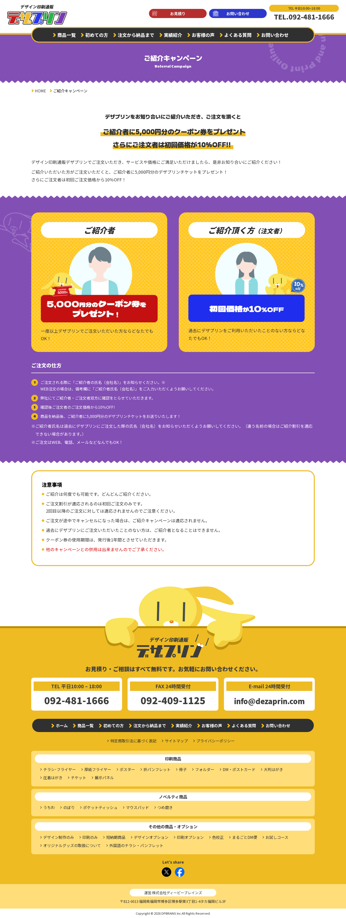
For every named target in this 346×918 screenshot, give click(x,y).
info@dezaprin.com (269, 701)
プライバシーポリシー (215, 741)
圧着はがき (52, 777)
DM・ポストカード (239, 769)
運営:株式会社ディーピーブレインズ (173, 892)
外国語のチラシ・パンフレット (136, 845)
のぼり (69, 807)
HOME (40, 91)
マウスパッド (137, 807)
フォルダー (204, 769)
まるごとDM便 (244, 837)
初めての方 (96, 35)
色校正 (218, 837)
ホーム (62, 725)
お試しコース (277, 837)
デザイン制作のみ (58, 837)
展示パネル (104, 777)
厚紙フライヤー (97, 769)
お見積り (177, 13)
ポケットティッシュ (100, 807)
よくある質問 (238, 35)
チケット (78, 777)
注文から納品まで (136, 35)
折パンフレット (157, 769)
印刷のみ (90, 837)
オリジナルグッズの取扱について (72, 845)
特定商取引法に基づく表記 (133, 741)
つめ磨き (165, 807)
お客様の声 (203, 35)
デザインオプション (151, 837)
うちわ (49, 807)
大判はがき (273, 769)
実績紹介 (173, 35)
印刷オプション (190, 837)
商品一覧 (66, 35)
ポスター (127, 769)
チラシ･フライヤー (59, 769)
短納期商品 (115, 837)
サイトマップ (176, 741)
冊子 (183, 769)
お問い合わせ (237, 13)
